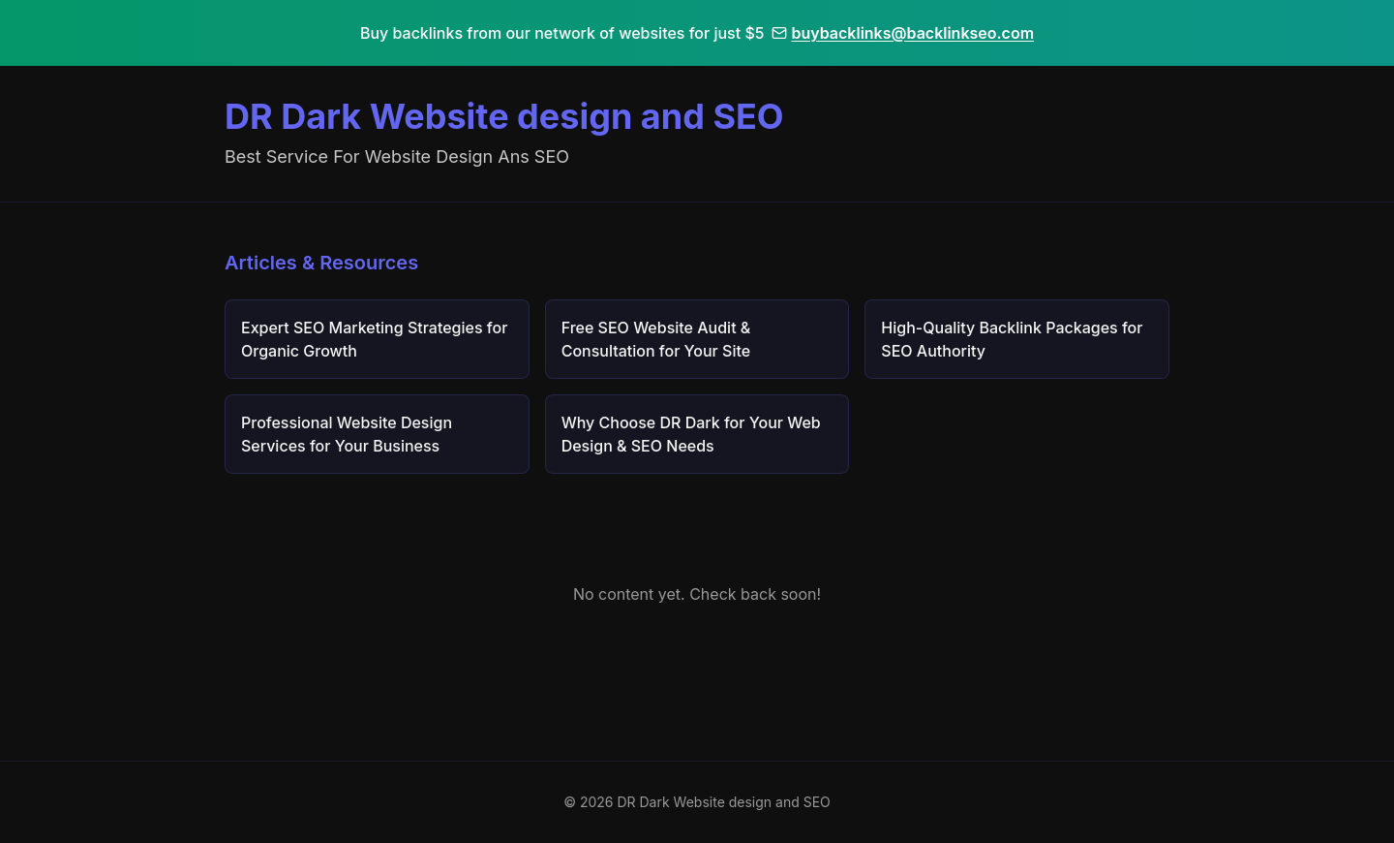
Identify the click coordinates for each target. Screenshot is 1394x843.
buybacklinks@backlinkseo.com (903, 33)
